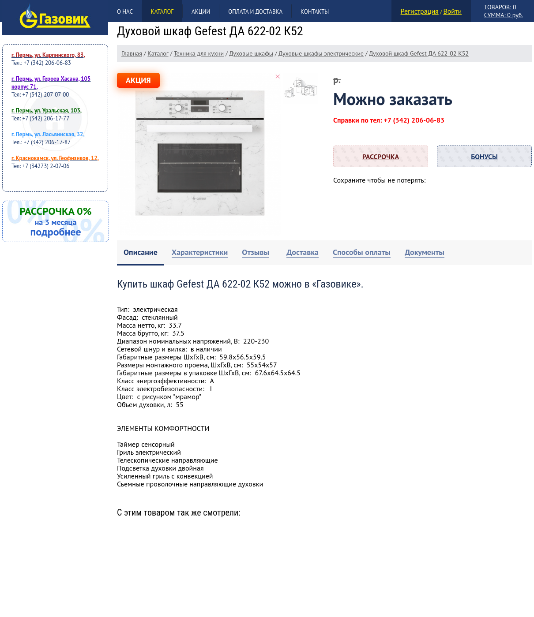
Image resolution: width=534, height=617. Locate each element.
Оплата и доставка (255, 11)
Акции (201, 11)
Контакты (315, 11)
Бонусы (484, 156)
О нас (125, 11)
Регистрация (420, 11)
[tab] (140, 252)
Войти (452, 11)
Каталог (162, 11)
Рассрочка (380, 156)
